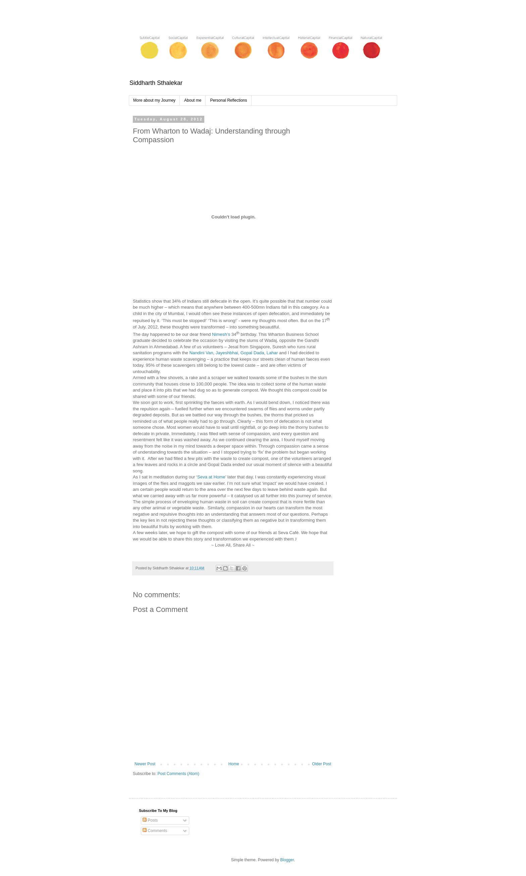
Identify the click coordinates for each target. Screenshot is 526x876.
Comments (155, 830)
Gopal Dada (252, 352)
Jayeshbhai (227, 352)
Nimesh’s (221, 334)
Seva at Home (211, 476)
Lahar (272, 352)
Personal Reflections (228, 100)
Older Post (321, 764)
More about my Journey (154, 100)
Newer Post (145, 764)
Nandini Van (201, 352)
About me (192, 100)
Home (233, 764)
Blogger (287, 860)
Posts (150, 820)
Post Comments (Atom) (178, 773)
